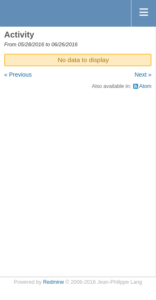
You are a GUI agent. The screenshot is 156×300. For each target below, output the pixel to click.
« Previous (18, 74)
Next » (143, 74)
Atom (145, 86)
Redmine (53, 282)
